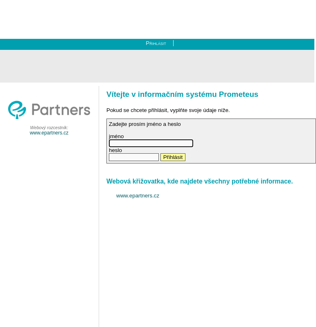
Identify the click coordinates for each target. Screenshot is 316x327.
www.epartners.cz (49, 133)
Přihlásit (156, 43)
